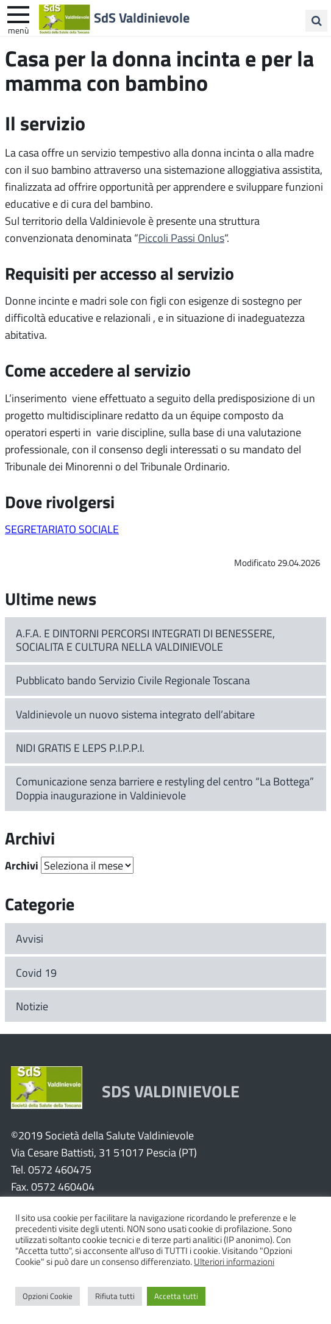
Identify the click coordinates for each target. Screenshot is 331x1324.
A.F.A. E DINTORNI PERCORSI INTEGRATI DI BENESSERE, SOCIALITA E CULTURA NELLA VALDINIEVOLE (145, 640)
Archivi (21, 865)
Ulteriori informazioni (234, 1261)
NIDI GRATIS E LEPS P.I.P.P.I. (80, 747)
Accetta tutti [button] (176, 1295)
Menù (18, 30)
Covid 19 (36, 972)
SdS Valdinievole (142, 17)
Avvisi (29, 938)
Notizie (32, 1006)
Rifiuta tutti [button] (115, 1295)
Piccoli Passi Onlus (181, 237)
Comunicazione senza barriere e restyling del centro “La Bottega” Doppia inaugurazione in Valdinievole (165, 788)
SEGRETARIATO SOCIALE (62, 529)
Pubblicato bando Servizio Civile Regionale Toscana (133, 680)
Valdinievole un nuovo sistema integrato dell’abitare (135, 714)
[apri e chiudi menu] (18, 13)
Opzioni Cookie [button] (48, 1295)
